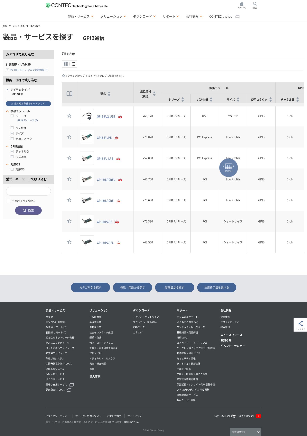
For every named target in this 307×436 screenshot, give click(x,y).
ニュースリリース (231, 335)
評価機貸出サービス (187, 394)
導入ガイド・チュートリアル (192, 342)
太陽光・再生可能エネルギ (103, 348)
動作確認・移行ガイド (188, 353)
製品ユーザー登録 (186, 400)
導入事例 (94, 376)
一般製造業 (95, 316)
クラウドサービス (55, 379)
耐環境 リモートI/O (56, 327)
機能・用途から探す (132, 287)
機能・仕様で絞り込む (21, 80)
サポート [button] (171, 16)
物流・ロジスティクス (101, 342)
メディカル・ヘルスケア (102, 358)
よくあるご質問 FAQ (187, 322)
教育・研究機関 (97, 363)
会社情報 (225, 310)
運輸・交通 (95, 337)
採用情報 (225, 327)
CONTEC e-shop (224, 16)
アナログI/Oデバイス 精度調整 (193, 389)
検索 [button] (257, 6)
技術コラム (183, 337)
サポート (182, 310)
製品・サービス (55, 310)
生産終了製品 (184, 368)
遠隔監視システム (55, 368)
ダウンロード (141, 310)
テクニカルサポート (187, 316)
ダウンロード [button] (144, 16)
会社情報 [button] (194, 16)
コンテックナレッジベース (191, 327)
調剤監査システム (58, 389)
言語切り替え (239, 432)
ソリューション (99, 310)
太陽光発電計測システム (59, 363)
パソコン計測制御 (55, 322)
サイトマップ (134, 415)
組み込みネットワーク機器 (60, 337)
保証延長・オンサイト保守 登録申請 (196, 384)
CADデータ (139, 327)
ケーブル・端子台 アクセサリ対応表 (196, 348)
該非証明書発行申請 (187, 379)
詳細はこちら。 (132, 422)
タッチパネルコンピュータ (60, 348)
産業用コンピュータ (56, 353)
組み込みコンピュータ (57, 342)
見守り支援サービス (60, 384)
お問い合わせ (114, 415)
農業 (91, 368)
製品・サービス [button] (81, 16)
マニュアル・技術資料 (145, 322)
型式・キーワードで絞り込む (26, 179)
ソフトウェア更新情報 (188, 363)
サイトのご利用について (88, 415)
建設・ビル (95, 353)
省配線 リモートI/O (56, 332)
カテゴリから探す (90, 287)
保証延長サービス (55, 374)
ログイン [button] (242, 6)
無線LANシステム (55, 358)
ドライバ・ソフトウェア (146, 316)
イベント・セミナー (232, 346)
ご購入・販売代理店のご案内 (192, 374)
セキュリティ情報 (186, 358)
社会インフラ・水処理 (101, 332)
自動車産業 (95, 327)
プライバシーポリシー (57, 415)
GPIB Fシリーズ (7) (27, 120)
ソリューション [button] (113, 16)
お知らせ (225, 340)
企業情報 (225, 316)
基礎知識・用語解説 (187, 332)
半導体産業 (95, 322)
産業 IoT (50, 316)
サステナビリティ (229, 322)
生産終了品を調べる (216, 287)
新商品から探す (174, 287)
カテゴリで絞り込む (20, 54)
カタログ (138, 332)
